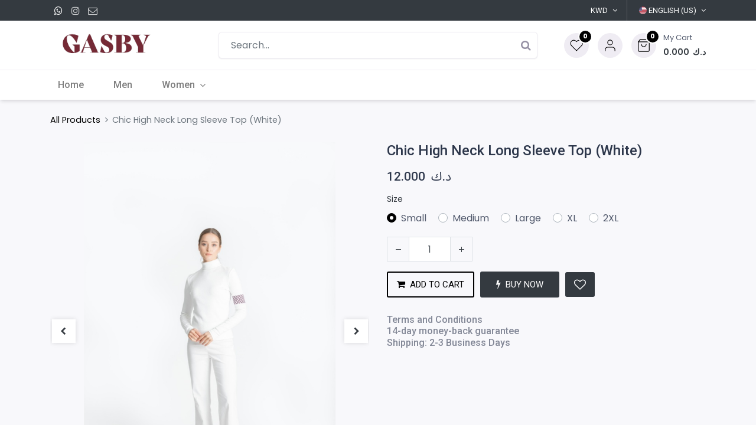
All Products (75, 120)
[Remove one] (398, 249)
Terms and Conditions (435, 319)
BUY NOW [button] (519, 284)
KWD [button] (599, 10)
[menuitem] (78, 85)
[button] (668, 45)
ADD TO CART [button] (430, 284)
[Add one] (461, 249)
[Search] (525, 45)
